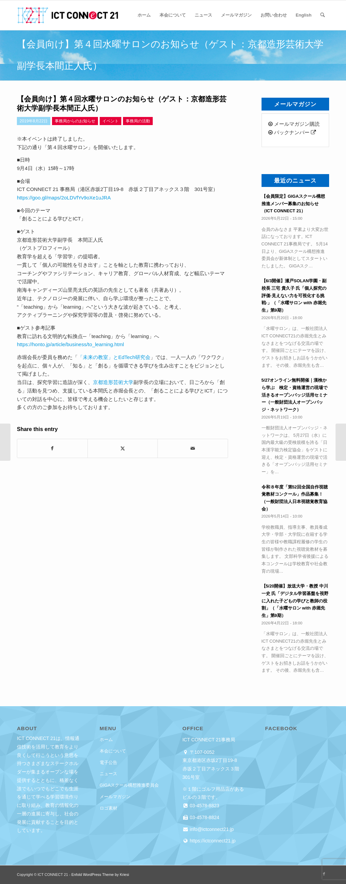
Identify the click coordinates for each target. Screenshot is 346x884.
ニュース (108, 773)
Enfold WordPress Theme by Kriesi (100, 875)
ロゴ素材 (108, 808)
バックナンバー (292, 132)
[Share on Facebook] (52, 448)
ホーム (106, 739)
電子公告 (108, 762)
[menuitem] (144, 15)
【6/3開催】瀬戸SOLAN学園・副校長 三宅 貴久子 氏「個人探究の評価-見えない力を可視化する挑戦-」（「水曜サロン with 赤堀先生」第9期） (294, 295)
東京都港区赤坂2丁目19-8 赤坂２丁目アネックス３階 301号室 (213, 769)
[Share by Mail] (193, 448)
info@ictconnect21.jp (211, 829)
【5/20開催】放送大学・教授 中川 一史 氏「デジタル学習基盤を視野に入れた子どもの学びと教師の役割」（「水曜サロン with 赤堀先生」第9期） (295, 600)
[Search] (322, 15)
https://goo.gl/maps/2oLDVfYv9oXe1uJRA (64, 197)
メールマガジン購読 (294, 124)
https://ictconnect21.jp (212, 840)
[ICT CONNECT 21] (67, 15)
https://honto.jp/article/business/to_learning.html (70, 344)
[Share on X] (123, 448)
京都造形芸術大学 (113, 382)
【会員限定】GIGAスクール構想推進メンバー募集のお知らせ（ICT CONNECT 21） (293, 203)
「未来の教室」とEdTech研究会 (114, 357)
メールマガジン (115, 796)
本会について (113, 751)
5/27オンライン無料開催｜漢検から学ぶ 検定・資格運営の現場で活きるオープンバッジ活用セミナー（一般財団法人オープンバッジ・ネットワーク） (294, 395)
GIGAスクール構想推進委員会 (129, 785)
